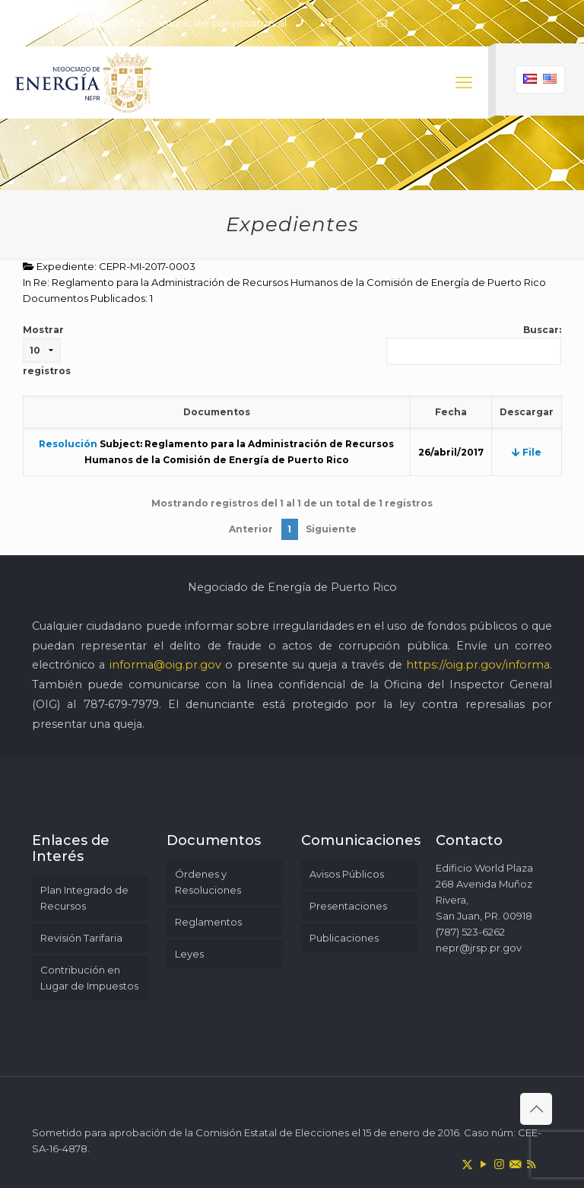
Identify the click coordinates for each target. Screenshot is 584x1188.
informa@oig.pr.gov (165, 665)
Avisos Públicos (346, 874)
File (526, 452)
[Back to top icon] (536, 1109)
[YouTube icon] (483, 1164)
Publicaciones (344, 938)
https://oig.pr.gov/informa (478, 665)
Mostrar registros (47, 350)
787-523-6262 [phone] (338, 23)
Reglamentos (208, 922)
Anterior (251, 529)
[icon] (515, 1164)
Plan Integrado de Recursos (84, 898)
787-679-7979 (121, 704)
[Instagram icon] (499, 1164)
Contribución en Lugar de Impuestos (89, 978)
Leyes (189, 954)
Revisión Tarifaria (81, 938)
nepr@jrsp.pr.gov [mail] (431, 23)
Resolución (68, 443)
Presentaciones (348, 906)
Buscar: (473, 344)
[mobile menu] (464, 83)
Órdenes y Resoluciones (208, 882)
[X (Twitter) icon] (467, 1164)
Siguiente (331, 529)
